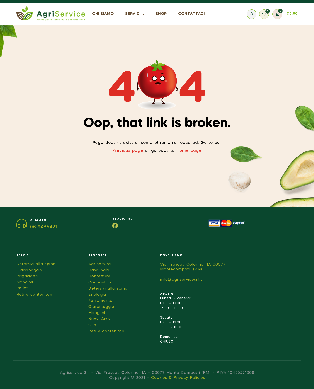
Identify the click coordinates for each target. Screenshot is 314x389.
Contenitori (99, 282)
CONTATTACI (191, 14)
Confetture (99, 276)
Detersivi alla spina (108, 288)
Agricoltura (99, 264)
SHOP (161, 14)
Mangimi (96, 313)
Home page (189, 151)
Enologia (97, 295)
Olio (92, 325)
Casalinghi (98, 270)
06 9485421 (43, 227)
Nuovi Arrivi (99, 319)
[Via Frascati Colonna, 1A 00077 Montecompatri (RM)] (265, 287)
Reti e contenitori (106, 331)
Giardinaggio (101, 307)
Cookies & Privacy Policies (178, 378)
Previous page (127, 151)
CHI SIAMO (103, 14)
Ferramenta (100, 301)
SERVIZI (132, 14)
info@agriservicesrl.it (181, 280)
